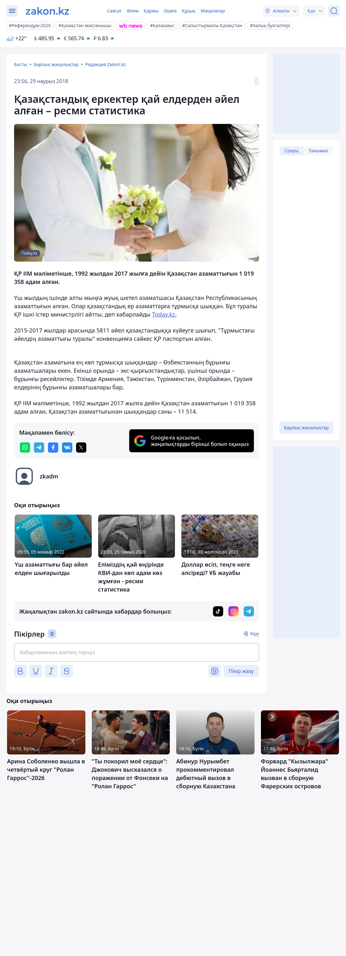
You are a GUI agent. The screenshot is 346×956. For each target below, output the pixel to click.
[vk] (67, 447)
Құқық (189, 11)
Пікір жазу (241, 671)
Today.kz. (164, 314)
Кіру (254, 634)
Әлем (132, 11)
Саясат (114, 11)
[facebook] (53, 447)
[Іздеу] (334, 11)
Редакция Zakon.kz (105, 64)
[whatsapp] (25, 447)
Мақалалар (213, 11)
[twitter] (81, 447)
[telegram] (39, 447)
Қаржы (151, 11)
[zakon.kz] (47, 11)
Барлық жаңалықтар (56, 64)
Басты (20, 64)
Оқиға (170, 11)
